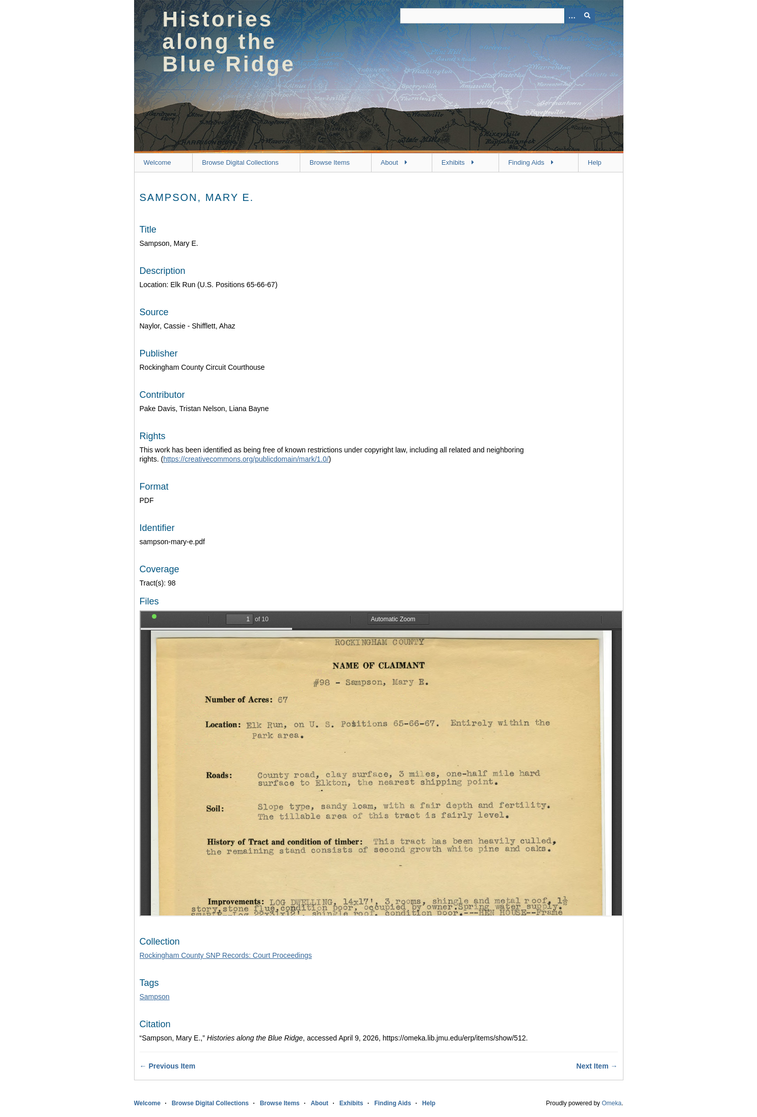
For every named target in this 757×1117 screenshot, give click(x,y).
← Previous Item (168, 1066)
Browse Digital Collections (240, 162)
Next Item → (597, 1066)
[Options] (572, 15)
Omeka (611, 1103)
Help (595, 162)
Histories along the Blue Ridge (229, 41)
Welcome (157, 162)
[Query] (497, 15)
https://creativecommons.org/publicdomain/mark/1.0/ (245, 459)
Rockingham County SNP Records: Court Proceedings (226, 955)
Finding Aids (526, 162)
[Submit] (587, 15)
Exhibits (453, 162)
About (389, 162)
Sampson (155, 997)
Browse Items (329, 162)
